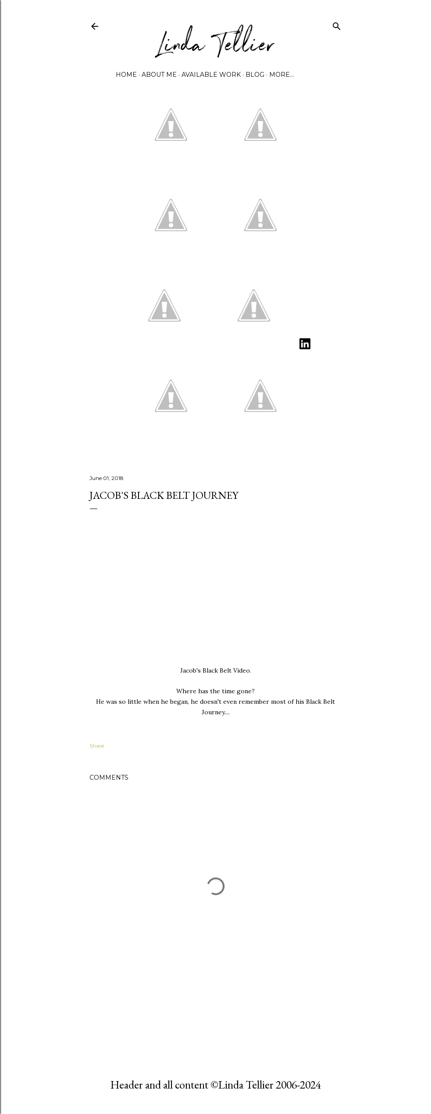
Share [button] (96, 745)
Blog (255, 75)
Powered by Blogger (216, 1035)
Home (126, 75)
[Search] (336, 24)
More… (281, 75)
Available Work (211, 75)
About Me (159, 75)
